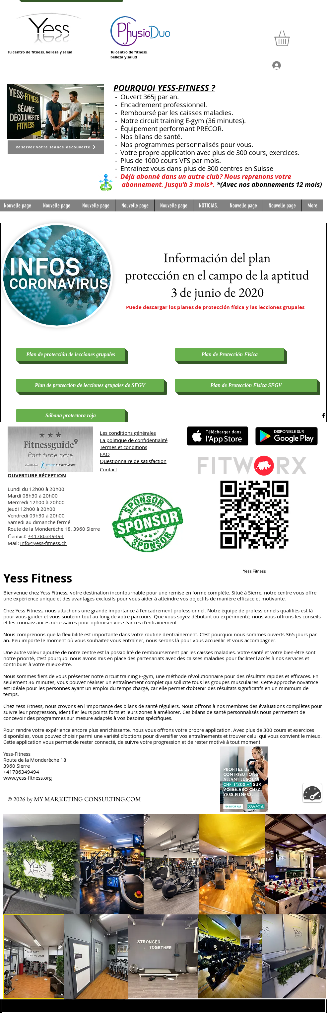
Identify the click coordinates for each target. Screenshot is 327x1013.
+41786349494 (46, 536)
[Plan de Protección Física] (229, 354)
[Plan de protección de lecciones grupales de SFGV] (90, 385)
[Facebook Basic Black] (323, 415)
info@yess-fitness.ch (43, 543)
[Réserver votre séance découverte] (56, 147)
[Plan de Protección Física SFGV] (246, 385)
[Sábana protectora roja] (70, 415)
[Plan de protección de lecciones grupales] (70, 354)
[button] (291, 38)
